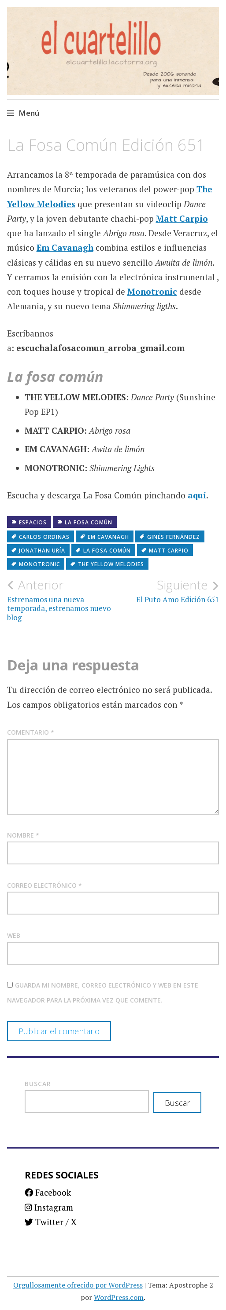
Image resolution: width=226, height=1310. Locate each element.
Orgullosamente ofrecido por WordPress (78, 1285)
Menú (29, 113)
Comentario (30, 732)
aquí (197, 495)
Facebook (48, 1192)
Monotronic (152, 291)
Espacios (33, 522)
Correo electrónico (44, 885)
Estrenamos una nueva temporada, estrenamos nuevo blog (60, 600)
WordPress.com (119, 1297)
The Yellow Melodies (111, 564)
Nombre (23, 835)
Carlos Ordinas (44, 537)
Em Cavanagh (65, 247)
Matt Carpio (182, 218)
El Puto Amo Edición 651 (166, 591)
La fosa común (88, 522)
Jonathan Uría (42, 550)
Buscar (38, 1083)
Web (13, 935)
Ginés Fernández (173, 537)
